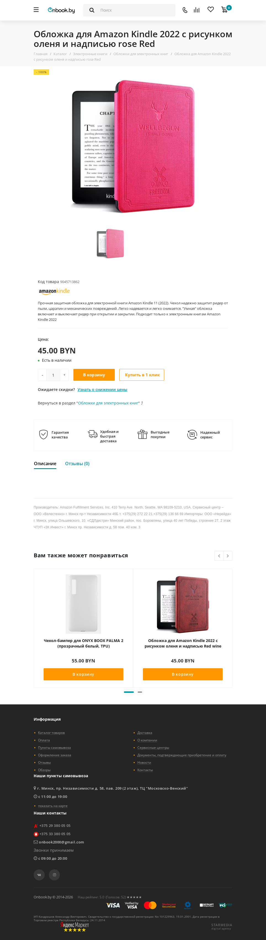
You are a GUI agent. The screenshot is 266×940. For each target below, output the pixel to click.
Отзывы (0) (77, 463)
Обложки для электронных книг (140, 53)
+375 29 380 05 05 (55, 825)
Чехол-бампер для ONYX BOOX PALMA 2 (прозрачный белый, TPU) (83, 643)
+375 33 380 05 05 (55, 833)
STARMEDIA (221, 925)
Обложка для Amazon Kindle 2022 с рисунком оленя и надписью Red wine (183, 643)
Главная (40, 53)
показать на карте (53, 805)
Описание (45, 463)
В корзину (94, 374)
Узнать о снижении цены (102, 389)
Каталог (60, 53)
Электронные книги (90, 53)
